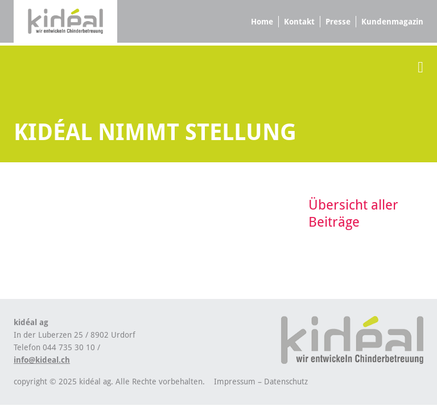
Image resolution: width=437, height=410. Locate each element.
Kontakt (299, 21)
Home (262, 21)
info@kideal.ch (42, 359)
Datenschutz (286, 381)
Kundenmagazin (392, 21)
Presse (338, 21)
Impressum (234, 381)
